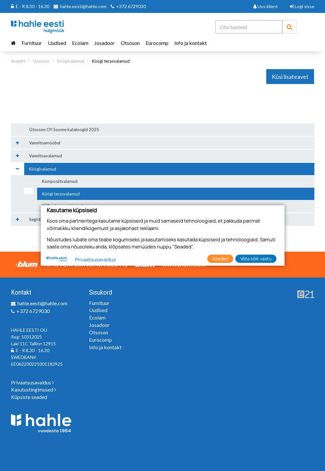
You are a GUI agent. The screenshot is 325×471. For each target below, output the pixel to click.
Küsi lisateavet (290, 76)
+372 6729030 (131, 6)
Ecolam (80, 43)
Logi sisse (302, 6)
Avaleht (18, 61)
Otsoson (130, 43)
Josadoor (104, 43)
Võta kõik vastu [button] (255, 259)
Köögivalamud (70, 61)
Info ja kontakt (190, 43)
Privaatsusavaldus (32, 382)
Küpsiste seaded (29, 397)
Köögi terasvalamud (111, 61)
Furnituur (32, 43)
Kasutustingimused (33, 389)
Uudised (57, 43)
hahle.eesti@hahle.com (83, 6)
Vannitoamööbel (44, 142)
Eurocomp (157, 43)
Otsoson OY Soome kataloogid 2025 (64, 129)
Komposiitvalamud (59, 181)
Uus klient (265, 6)
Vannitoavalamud (45, 155)
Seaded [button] (220, 259)
